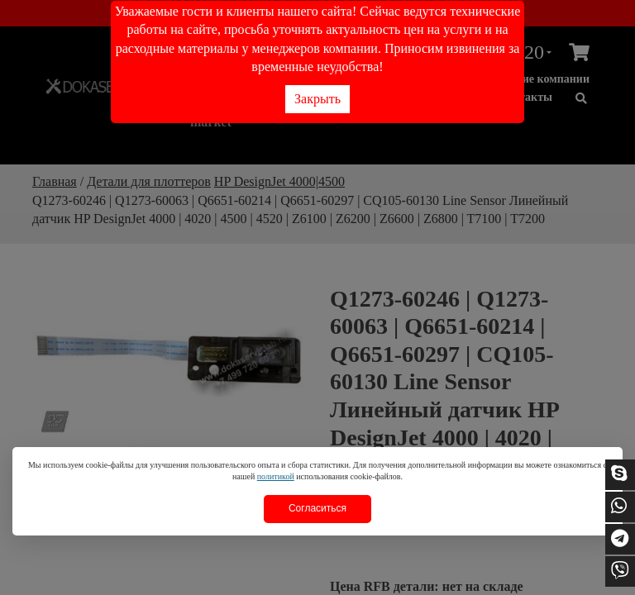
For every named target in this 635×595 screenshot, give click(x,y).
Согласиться (317, 508)
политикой (275, 476)
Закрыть (317, 99)
